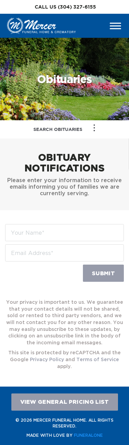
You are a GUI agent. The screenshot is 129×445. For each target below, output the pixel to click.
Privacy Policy (47, 359)
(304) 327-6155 (77, 7)
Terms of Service (97, 359)
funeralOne (88, 435)
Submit (103, 273)
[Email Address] (64, 253)
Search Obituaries (57, 129)
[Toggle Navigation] (94, 127)
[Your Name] (64, 232)
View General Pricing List (64, 402)
